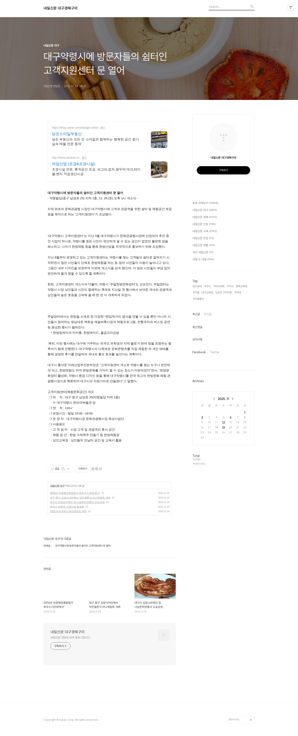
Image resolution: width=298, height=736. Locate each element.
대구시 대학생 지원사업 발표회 (67, 506)
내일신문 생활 (203, 245)
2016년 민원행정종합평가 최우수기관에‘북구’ (75, 493)
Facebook (199, 352)
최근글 (196, 314)
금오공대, (197, 286)
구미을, (196, 292)
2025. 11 (223, 399)
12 (223, 422)
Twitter (215, 352)
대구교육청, (208, 292)
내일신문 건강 (204, 224)
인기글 (207, 314)
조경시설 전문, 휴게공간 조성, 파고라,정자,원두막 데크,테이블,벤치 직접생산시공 (96, 172)
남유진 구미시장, (223, 292)
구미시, (230, 286)
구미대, (238, 292)
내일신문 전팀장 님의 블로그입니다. (70, 637)
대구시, (207, 286)
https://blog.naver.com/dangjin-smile (75, 127)
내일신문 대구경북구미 (60, 8)
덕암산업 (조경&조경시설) (73, 164)
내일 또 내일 (203, 259)
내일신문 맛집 (203, 238)
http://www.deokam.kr (66, 157)
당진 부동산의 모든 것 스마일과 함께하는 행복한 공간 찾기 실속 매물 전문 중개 (95, 142)
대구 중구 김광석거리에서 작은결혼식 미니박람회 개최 (80, 497)
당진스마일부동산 (67, 134)
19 (223, 427)
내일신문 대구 (57, 485)
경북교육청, (242, 286)
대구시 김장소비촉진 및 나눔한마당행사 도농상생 (77, 502)
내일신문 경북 (204, 217)
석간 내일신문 (202, 252)
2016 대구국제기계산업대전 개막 (68, 511)
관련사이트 (234, 719)
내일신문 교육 (204, 231)
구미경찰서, (198, 298)
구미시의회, (219, 286)
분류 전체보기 (205, 203)
